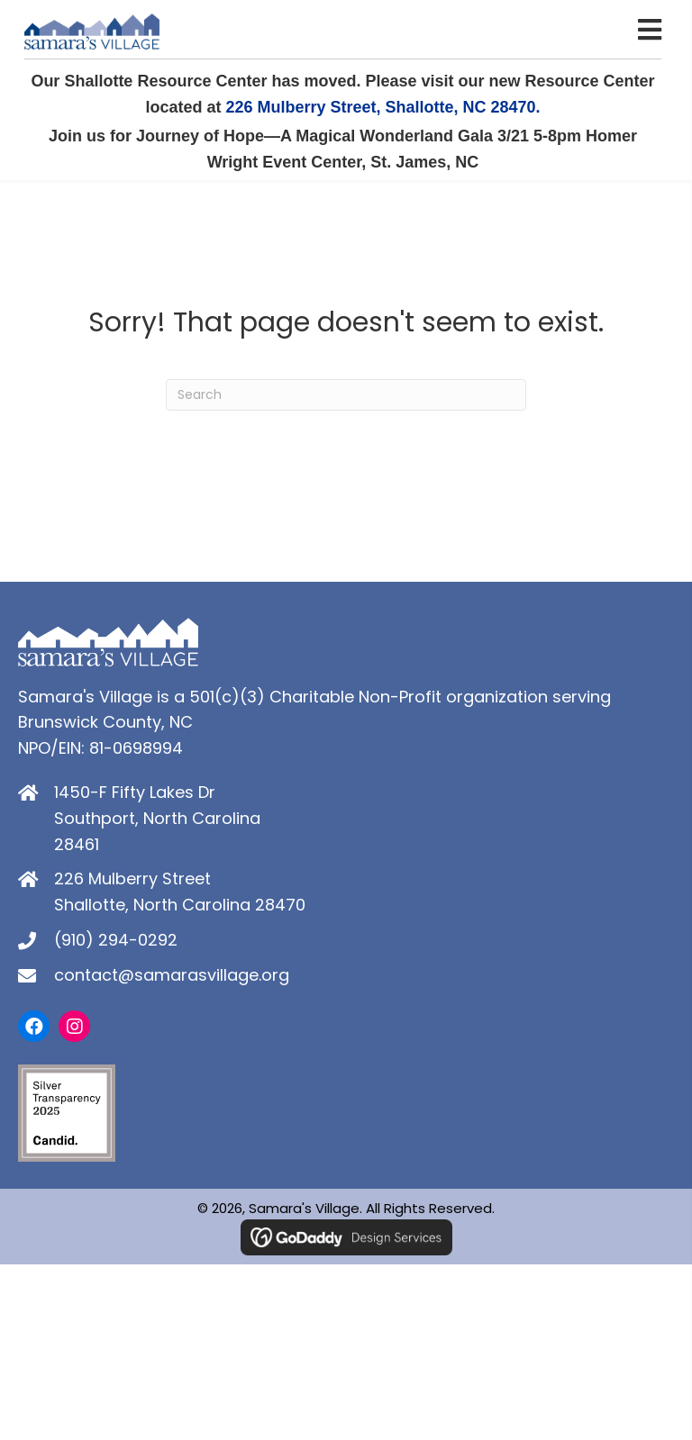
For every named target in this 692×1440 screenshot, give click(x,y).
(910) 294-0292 (116, 939)
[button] (34, 1026)
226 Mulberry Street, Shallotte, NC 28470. (382, 107)
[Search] (346, 395)
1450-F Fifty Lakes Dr (134, 792)
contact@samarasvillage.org (171, 975)
